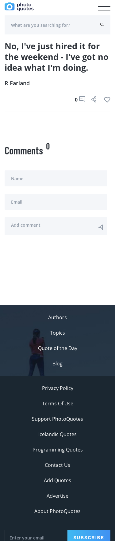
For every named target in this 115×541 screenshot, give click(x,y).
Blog (57, 363)
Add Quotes (57, 480)
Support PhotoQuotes (57, 419)
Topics (57, 332)
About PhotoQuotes (57, 511)
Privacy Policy (57, 388)
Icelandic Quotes (57, 434)
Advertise (57, 495)
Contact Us (57, 465)
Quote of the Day (57, 348)
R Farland (17, 83)
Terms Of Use (57, 403)
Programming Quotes (58, 449)
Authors (57, 317)
